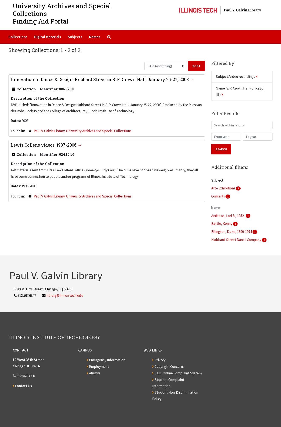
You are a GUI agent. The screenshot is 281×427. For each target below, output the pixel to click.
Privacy (160, 360)
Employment (99, 366)
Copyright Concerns (169, 366)
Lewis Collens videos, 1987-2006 (44, 145)
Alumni (94, 373)
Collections (18, 36)
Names (94, 36)
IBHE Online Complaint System (178, 373)
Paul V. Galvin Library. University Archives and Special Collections (82, 131)
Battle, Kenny (222, 223)
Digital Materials (47, 36)
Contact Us (23, 386)
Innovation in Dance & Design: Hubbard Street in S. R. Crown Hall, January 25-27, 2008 (100, 79)
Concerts (218, 196)
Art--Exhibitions (223, 188)
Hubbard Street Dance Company (236, 239)
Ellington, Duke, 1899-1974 (232, 231)
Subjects (75, 36)
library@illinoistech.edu (65, 295)
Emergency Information (107, 360)
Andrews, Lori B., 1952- (228, 215)
